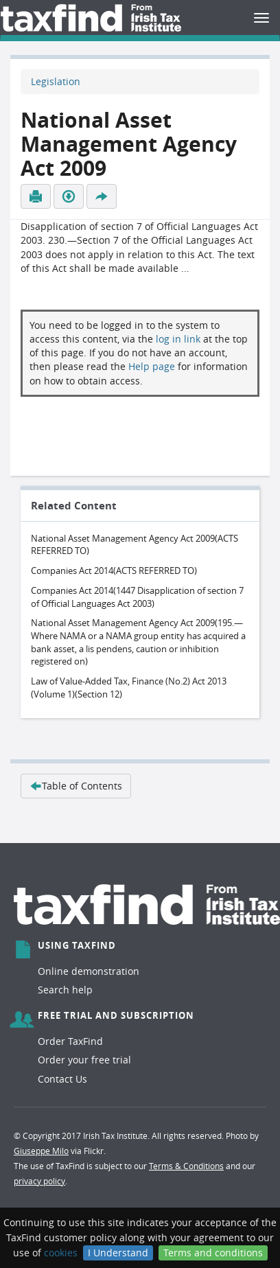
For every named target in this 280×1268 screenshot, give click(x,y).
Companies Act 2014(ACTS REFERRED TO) (114, 570)
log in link (178, 338)
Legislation (55, 81)
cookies (61, 1252)
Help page (151, 366)
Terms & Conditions (186, 1165)
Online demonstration (88, 971)
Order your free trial (84, 1059)
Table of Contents (76, 785)
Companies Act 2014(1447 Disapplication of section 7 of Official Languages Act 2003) (137, 597)
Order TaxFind (70, 1041)
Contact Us (62, 1078)
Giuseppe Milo (41, 1150)
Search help (65, 989)
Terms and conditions (213, 1252)
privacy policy (39, 1180)
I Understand (118, 1252)
